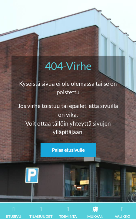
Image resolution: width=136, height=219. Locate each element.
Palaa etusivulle (68, 150)
